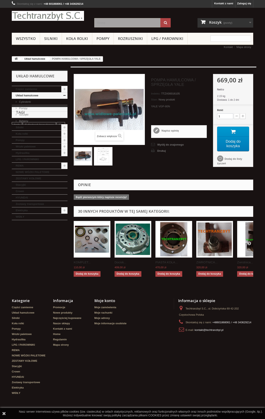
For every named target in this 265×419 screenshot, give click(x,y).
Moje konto (104, 300)
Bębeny (23, 121)
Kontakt (228, 47)
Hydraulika (22, 152)
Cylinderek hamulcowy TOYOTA (34, 263)
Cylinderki (24, 101)
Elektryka (22, 210)
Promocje (59, 307)
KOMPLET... (82, 262)
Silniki (51, 38)
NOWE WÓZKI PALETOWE (32, 172)
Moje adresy (102, 318)
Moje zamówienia (105, 307)
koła (16, 257)
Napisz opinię (170, 130)
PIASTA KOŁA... (166, 262)
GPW (27, 257)
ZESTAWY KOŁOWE (28, 178)
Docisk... (121, 262)
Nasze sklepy (61, 323)
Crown (20, 191)
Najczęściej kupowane (67, 318)
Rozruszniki (130, 38)
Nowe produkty (62, 312)
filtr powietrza (22, 251)
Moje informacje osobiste (110, 323)
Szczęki (23, 114)
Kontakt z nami (223, 3)
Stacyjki (21, 184)
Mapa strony (243, 47)
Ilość (220, 110)
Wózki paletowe (26, 146)
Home (56, 334)
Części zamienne (26, 89)
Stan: (154, 99)
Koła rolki (77, 38)
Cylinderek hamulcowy (39, 244)
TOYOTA (57, 251)
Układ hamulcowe (34, 58)
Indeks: (156, 93)
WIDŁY (20, 216)
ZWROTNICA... (207, 262)
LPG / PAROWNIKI (167, 38)
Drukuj (161, 150)
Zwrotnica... (245, 262)
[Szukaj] (165, 22)
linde (17, 244)
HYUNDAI (22, 197)
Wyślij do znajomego (170, 144)
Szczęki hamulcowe (47, 257)
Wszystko (26, 38)
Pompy (102, 38)
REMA (20, 165)
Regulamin (60, 339)
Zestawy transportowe (30, 203)
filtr (61, 244)
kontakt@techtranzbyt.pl (209, 329)
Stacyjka (41, 251)
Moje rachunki (103, 312)
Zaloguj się (244, 3)
